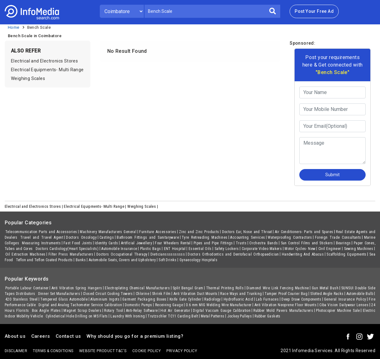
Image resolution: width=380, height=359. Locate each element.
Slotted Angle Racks (326, 294)
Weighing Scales (28, 78)
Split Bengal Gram (188, 288)
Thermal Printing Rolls (225, 288)
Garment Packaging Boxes (144, 299)
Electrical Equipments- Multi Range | (95, 206)
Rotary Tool (113, 310)
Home (13, 27)
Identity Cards (106, 243)
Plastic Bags (150, 249)
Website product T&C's (102, 351)
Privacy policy (181, 351)
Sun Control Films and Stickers (307, 243)
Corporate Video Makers (262, 249)
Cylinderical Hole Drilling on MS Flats (77, 316)
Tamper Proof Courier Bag (286, 294)
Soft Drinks (167, 260)
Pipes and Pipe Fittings (213, 243)
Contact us (68, 336)
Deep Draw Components (301, 299)
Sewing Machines (358, 249)
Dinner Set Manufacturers (59, 294)
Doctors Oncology (81, 237)
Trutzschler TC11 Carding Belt (173, 316)
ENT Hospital (175, 249)
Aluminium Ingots (104, 299)
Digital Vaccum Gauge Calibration (222, 310)
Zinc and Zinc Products (199, 232)
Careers (40, 336)
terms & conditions (53, 351)
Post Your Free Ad (314, 11)
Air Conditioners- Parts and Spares (304, 232)
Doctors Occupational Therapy (122, 254)
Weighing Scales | (143, 206)
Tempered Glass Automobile (64, 299)
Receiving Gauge (169, 305)
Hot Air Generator (175, 310)
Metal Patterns (213, 316)
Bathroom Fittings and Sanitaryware (148, 237)
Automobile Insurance (119, 249)
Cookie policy (146, 351)
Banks (81, 260)
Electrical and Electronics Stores (44, 60)
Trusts (241, 243)
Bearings (343, 243)
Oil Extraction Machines (25, 254)
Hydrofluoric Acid (238, 299)
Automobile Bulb (360, 294)
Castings (106, 237)
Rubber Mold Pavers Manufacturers (283, 310)
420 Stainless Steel (21, 299)
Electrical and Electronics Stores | (34, 206)
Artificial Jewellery (136, 243)
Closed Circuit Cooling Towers (108, 294)
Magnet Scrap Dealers (82, 310)
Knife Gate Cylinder (185, 299)
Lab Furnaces (267, 299)
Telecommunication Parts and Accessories (41, 232)
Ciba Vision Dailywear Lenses (343, 305)
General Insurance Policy (345, 299)
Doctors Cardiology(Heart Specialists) (67, 249)
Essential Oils (200, 249)
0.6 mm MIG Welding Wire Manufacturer (219, 305)
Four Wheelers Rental (173, 243)
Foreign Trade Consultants (338, 237)
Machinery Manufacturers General (108, 232)
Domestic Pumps (138, 305)
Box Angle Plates (46, 310)
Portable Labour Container (27, 288)
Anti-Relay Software (142, 310)
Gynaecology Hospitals (198, 260)
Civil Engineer (329, 249)
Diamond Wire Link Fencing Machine (277, 288)
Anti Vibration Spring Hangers (77, 288)
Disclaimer (16, 351)
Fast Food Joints (77, 243)
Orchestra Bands (263, 243)
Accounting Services (247, 237)
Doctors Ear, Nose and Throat (247, 232)
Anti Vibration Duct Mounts (196, 294)
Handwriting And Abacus (303, 254)
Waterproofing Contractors (290, 237)
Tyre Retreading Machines (204, 237)
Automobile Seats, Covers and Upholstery (122, 260)
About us (15, 336)
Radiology (212, 299)
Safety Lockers (227, 249)
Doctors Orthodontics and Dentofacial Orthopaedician (233, 254)
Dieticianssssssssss (167, 254)
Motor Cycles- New (300, 249)
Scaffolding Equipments (347, 254)
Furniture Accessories (157, 232)
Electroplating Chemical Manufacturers (137, 288)
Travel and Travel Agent (41, 237)
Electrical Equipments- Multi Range (47, 69)
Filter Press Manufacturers (71, 254)
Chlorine (142, 294)
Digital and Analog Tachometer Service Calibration (80, 305)
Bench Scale (39, 27)
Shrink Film (161, 294)
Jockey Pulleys (239, 316)
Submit (332, 174)
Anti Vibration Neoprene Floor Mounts (286, 305)
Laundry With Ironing (127, 316)
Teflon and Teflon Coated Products (44, 260)
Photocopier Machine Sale (338, 310)
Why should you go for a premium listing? (135, 336)
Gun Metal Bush (325, 288)
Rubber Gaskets (268, 316)
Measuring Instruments (41, 243)
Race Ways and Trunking (241, 294)
